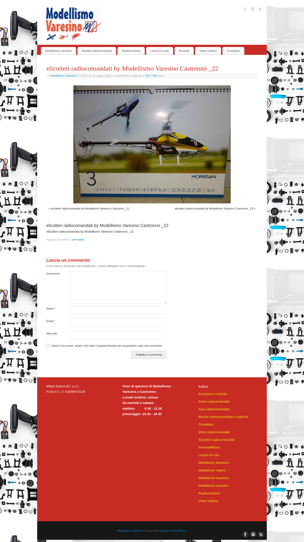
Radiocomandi (131, 50)
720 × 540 (151, 75)
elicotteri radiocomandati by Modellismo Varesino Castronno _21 (90, 208)
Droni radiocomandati (214, 432)
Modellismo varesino (58, 50)
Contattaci (233, 50)
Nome (51, 308)
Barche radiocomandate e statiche (223, 417)
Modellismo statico (211, 470)
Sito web (51, 333)
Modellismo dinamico (213, 462)
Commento (52, 273)
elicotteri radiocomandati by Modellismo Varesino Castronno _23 (214, 208)
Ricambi (184, 50)
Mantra (164, 530)
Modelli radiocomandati (97, 50)
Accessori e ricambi (212, 394)
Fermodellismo (209, 447)
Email (50, 321)
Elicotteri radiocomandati (216, 440)
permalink (78, 239)
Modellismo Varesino (63, 75)
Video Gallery (208, 50)
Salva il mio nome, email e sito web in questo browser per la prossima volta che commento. (107, 345)
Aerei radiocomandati (213, 401)
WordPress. (179, 530)
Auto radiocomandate (214, 409)
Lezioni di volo (159, 50)
